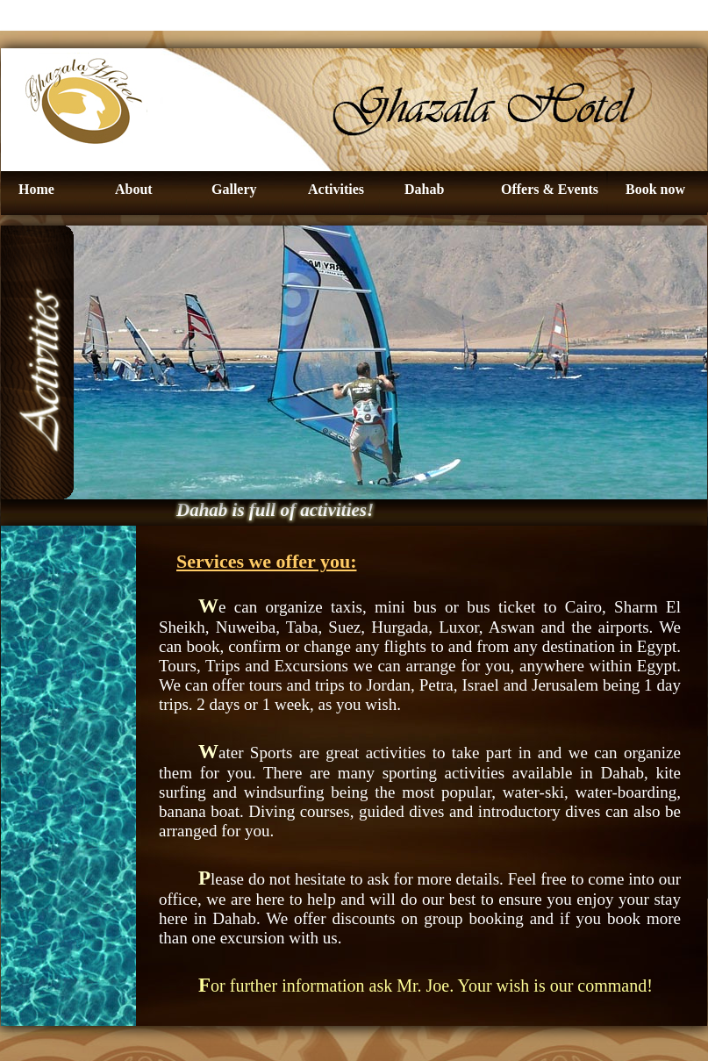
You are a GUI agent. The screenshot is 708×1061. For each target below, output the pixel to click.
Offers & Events (549, 189)
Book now (655, 189)
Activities (336, 189)
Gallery (234, 189)
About (134, 189)
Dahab (424, 189)
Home (36, 189)
